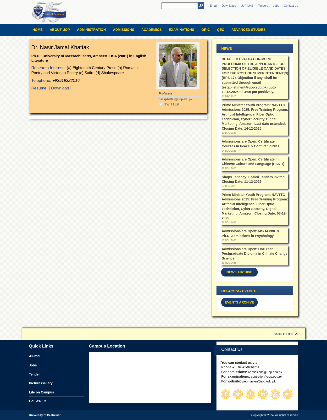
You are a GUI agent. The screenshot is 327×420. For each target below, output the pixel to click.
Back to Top (283, 334)
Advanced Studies (248, 30)
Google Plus (250, 394)
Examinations (181, 30)
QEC (220, 30)
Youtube (275, 394)
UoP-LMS (247, 5)
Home (38, 30)
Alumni (34, 356)
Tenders (263, 5)
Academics (151, 30)
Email (213, 5)
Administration (91, 30)
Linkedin (263, 394)
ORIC (205, 30)
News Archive (239, 272)
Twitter (171, 104)
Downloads (229, 5)
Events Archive (239, 302)
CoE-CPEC (37, 401)
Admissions (123, 30)
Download (60, 88)
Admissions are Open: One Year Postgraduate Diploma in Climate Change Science (255, 253)
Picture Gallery (41, 383)
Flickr (287, 394)
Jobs (276, 5)
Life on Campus (41, 392)
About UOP (60, 30)
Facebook (225, 394)
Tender (34, 374)
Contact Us (291, 5)
